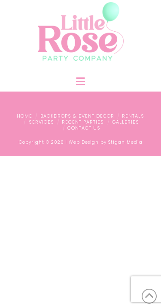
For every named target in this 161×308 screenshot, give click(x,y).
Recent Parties (83, 121)
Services (41, 121)
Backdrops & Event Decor (77, 116)
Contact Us (83, 127)
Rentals (133, 116)
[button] (80, 81)
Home (24, 116)
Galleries (125, 121)
